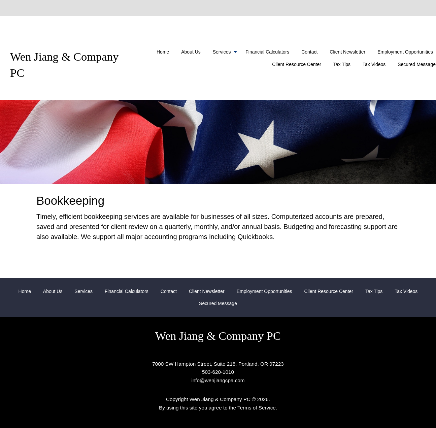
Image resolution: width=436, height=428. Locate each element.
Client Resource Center (296, 64)
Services (222, 52)
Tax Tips (341, 64)
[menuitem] (162, 52)
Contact (309, 52)
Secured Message (218, 303)
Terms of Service (256, 407)
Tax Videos (374, 64)
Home (163, 52)
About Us (191, 52)
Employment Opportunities (264, 291)
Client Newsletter (347, 52)
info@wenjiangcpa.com (217, 380)
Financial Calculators (267, 52)
